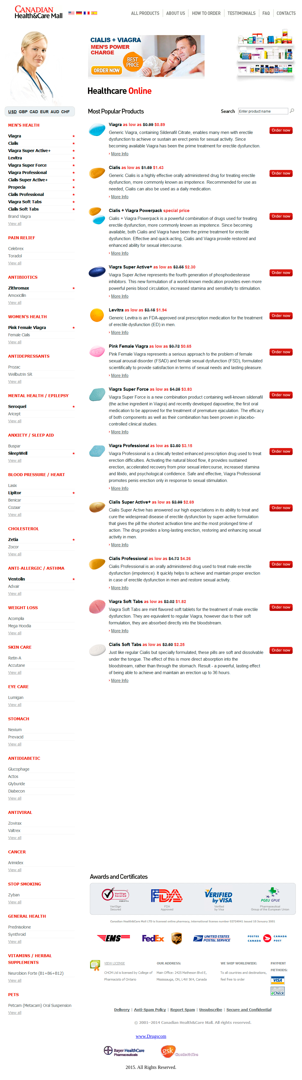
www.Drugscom (151, 1036)
